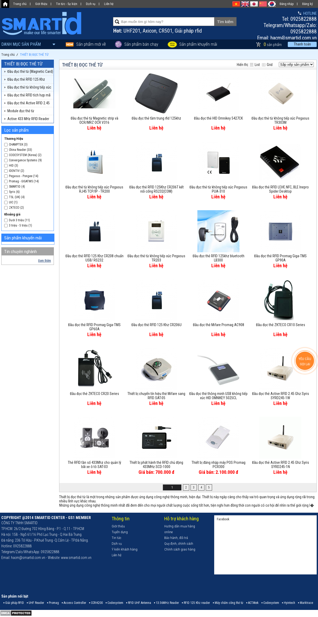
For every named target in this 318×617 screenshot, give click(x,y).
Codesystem (115, 603)
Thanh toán (302, 44)
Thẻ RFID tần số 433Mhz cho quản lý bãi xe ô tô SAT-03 (94, 464)
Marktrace (306, 603)
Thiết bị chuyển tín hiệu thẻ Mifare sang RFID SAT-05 (156, 396)
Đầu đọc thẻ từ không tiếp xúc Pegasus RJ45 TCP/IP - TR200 (94, 189)
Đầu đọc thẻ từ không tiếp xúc (29, 87)
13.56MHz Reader (167, 603)
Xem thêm (44, 261)
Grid (270, 65)
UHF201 (132, 31)
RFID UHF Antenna (139, 603)
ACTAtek (253, 603)
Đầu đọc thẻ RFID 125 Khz (26, 79)
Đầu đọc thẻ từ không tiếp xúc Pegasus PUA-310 (218, 189)
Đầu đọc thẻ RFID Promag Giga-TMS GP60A (94, 327)
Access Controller (75, 603)
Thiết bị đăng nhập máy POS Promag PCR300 (218, 464)
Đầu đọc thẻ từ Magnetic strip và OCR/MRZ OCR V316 (94, 120)
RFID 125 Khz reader (197, 603)
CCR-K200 (97, 603)
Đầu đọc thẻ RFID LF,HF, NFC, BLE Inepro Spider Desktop (280, 189)
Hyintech (289, 603)
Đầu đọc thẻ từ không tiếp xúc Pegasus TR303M (280, 120)
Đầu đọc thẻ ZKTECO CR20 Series (94, 394)
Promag (54, 603)
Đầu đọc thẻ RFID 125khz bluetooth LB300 (218, 258)
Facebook (223, 519)
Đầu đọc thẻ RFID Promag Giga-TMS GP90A (280, 258)
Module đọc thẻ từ (20, 111)
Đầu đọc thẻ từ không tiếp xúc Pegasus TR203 (156, 258)
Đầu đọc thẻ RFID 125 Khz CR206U (156, 325)
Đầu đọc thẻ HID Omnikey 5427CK (218, 118)
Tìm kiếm (225, 21)
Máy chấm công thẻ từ (229, 603)
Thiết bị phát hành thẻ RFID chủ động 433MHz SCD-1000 (156, 464)
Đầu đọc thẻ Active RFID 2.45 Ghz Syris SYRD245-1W (280, 396)
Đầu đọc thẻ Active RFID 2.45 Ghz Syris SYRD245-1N (280, 464)
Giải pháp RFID (14, 603)
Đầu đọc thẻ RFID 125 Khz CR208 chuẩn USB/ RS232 (94, 258)
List (257, 65)
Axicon (149, 31)
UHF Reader (36, 603)
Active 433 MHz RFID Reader (28, 119)
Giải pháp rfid (188, 31)
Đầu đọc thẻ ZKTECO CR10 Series (280, 325)
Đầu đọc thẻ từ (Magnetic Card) (30, 71)
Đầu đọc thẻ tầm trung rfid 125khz (156, 118)
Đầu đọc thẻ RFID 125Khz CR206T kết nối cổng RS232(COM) (156, 189)
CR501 (165, 31)
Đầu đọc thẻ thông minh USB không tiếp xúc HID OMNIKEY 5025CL (218, 396)
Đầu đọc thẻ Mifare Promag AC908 (218, 325)
